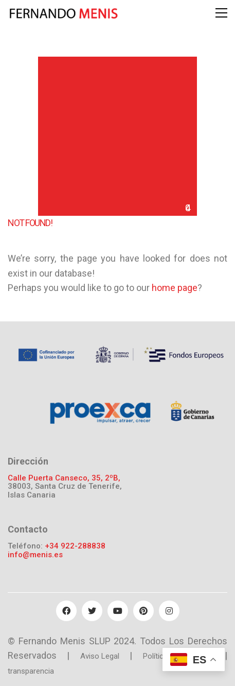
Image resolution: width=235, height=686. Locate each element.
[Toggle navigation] (221, 13)
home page (174, 287)
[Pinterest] (143, 611)
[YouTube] (117, 611)
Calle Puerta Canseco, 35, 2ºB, (64, 478)
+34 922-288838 (75, 546)
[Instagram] (169, 611)
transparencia (31, 671)
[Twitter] (92, 611)
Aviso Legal (99, 656)
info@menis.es (35, 555)
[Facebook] (66, 611)
